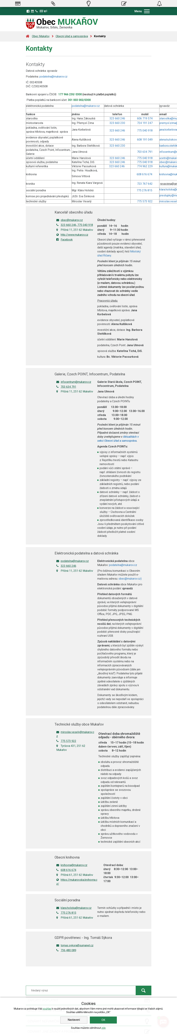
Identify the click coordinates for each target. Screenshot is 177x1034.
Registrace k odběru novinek (46, 11)
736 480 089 (66, 950)
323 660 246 (117, 118)
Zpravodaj (41, 11)
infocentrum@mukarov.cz (73, 382)
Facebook (28, 11)
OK (103, 1020)
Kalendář (33, 11)
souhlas (47, 1008)
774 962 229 (145, 166)
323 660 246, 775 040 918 (74, 225)
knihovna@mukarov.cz (71, 865)
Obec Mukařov (41, 36)
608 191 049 (145, 139)
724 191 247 (145, 123)
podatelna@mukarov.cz (53, 76)
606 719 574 (145, 118)
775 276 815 (145, 190)
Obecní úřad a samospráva (72, 36)
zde (103, 1027)
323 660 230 (117, 123)
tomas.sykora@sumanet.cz (74, 945)
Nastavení (74, 1019)
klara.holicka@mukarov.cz (74, 908)
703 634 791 (145, 151)
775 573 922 (145, 201)
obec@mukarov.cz (69, 220)
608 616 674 (145, 174)
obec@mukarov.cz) (130, 578)
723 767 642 (145, 183)
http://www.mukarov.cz (72, 234)
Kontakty (37, 11)
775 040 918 (145, 130)
